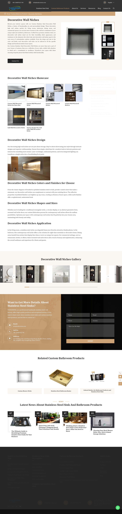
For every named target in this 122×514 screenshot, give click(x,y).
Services (83, 8)
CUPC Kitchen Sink (14, 488)
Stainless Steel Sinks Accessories (101, 87)
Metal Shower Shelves (98, 106)
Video (102, 468)
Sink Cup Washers (38, 479)
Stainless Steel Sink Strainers (41, 464)
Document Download (103, 472)
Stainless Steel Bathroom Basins (101, 98)
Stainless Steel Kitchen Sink (99, 82)
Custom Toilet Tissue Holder (100, 103)
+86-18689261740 (17, 2)
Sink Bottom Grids (38, 470)
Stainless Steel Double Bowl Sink (18, 475)
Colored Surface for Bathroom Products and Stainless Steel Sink (101, 113)
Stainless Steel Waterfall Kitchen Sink (18, 465)
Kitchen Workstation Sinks (16, 469)
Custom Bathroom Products (60, 8)
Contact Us (106, 8)
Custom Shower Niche (98, 95)
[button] (107, 59)
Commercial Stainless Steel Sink (101, 84)
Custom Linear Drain (97, 101)
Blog (99, 8)
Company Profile (105, 462)
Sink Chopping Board (39, 473)
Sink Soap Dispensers (39, 476)
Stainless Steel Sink (42, 8)
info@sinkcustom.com (39, 2)
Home (8, 14)
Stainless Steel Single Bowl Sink (18, 472)
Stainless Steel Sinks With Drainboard (16, 479)
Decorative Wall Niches (35, 14)
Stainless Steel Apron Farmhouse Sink (18, 483)
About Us (75, 8)
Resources (91, 8)
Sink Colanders (37, 467)
